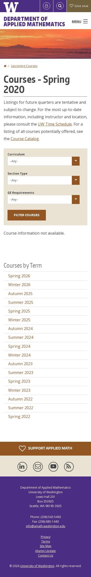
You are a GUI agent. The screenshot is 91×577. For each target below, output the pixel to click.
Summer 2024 (20, 337)
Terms (45, 541)
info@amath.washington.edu (45, 526)
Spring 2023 (19, 381)
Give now (79, 6)
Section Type (17, 173)
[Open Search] (59, 6)
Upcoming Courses (24, 66)
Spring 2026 (19, 276)
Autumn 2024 (20, 328)
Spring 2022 (19, 416)
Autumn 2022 (20, 399)
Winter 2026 (19, 284)
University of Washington (37, 566)
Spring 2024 (19, 346)
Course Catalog (25, 138)
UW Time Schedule (55, 124)
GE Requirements (21, 193)
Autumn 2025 (20, 293)
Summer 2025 (20, 302)
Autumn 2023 (20, 363)
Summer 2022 (20, 407)
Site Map (45, 546)
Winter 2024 (19, 355)
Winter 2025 (19, 319)
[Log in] (46, 6)
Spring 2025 (19, 311)
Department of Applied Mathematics (34, 21)
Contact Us (45, 555)
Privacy (45, 537)
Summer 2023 (20, 372)
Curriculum (16, 154)
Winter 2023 (19, 390)
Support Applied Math (45, 448)
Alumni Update (45, 551)
